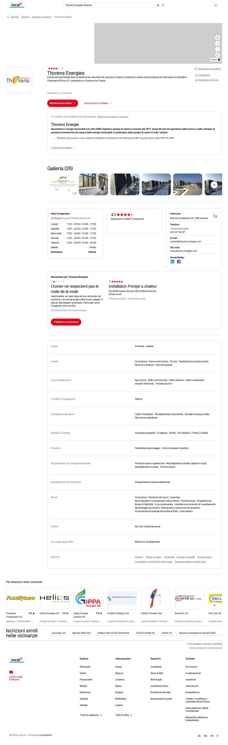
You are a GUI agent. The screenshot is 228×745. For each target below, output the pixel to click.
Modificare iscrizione (206, 80)
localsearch (46, 735)
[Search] (162, 5)
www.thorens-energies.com (183, 251)
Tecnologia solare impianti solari (190, 561)
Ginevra (25, 17)
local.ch (14, 17)
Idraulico (139, 557)
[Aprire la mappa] (215, 216)
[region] (114, 43)
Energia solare (204, 557)
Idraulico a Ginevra (41, 17)
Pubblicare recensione (66, 321)
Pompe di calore (153, 557)
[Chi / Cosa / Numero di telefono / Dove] (110, 5)
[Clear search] (158, 5)
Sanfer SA (167, 633)
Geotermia (169, 557)
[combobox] (62, 103)
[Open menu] (216, 5)
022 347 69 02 (177, 232)
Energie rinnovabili (186, 557)
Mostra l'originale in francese (112, 116)
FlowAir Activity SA (145, 633)
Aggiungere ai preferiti (209, 68)
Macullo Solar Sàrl (81, 633)
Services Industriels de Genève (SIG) (197, 633)
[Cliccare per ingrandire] (62, 184)
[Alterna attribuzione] (219, 59)
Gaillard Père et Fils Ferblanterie (113, 633)
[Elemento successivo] (214, 184)
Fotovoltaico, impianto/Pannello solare (153, 561)
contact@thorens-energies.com (185, 241)
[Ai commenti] (55, 68)
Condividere (202, 75)
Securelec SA (58, 633)
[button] (62, 103)
